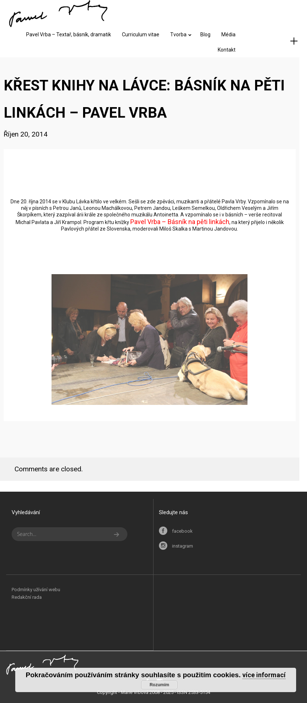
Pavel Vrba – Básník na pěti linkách (179, 221)
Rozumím (159, 684)
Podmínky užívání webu (36, 589)
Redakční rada (27, 597)
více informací (264, 675)
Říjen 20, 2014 (26, 134)
